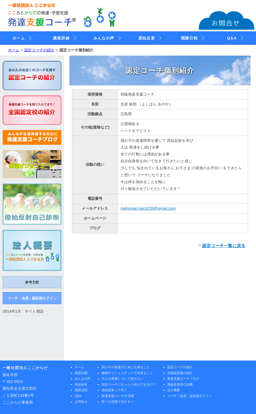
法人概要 (173, 390)
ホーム (21, 37)
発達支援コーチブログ (183, 378)
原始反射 (149, 37)
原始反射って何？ (114, 390)
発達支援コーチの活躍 (118, 396)
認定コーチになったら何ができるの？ (129, 384)
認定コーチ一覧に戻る (223, 245)
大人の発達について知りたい (123, 378)
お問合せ (81, 402)
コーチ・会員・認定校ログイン (32, 298)
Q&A (234, 37)
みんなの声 (107, 37)
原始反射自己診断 (180, 384)
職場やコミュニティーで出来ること (127, 373)
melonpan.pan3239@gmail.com (148, 208)
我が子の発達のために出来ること (126, 367)
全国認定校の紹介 (180, 373)
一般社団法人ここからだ (25, 368)
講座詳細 (64, 37)
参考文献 (32, 282)
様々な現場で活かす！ (118, 402)
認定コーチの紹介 (39, 50)
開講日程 (192, 37)
